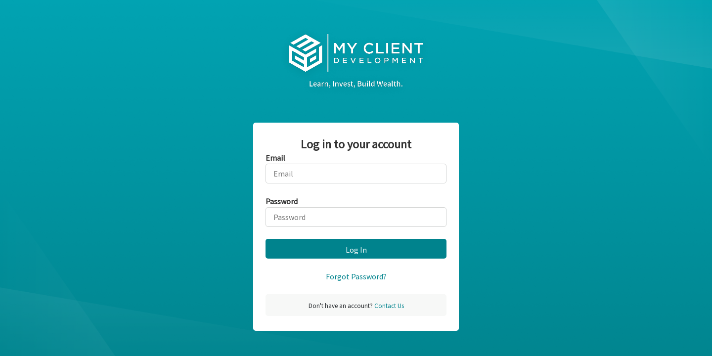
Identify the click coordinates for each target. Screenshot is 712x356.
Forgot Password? (356, 276)
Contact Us (388, 306)
